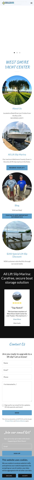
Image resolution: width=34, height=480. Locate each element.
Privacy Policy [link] (9, 421)
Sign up (17, 453)
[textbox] (17, 362)
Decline (9, 475)
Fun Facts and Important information (17, 216)
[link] (11, 10)
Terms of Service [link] (20, 421)
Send (17, 413)
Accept (25, 475)
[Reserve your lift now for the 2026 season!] (17, 2)
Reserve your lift (17, 168)
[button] (14, 52)
